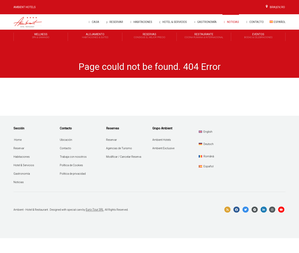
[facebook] (236, 209)
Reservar (114, 22)
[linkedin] (263, 209)
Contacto (254, 22)
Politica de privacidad (73, 173)
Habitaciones (140, 22)
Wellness (41, 36)
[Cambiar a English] (205, 131)
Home (18, 139)
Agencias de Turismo (119, 148)
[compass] (254, 209)
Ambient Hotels (25, 7)
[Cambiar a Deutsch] (206, 144)
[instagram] (272, 209)
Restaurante (204, 36)
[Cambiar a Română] (206, 156)
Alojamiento (95, 36)
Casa (93, 22)
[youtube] (281, 209)
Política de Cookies (71, 165)
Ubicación (66, 139)
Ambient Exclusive (163, 148)
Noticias (230, 22)
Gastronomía (205, 22)
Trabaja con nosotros (73, 156)
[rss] (227, 209)
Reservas (149, 36)
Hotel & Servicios (172, 22)
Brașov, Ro (275, 7)
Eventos (258, 36)
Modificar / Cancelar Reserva (123, 156)
